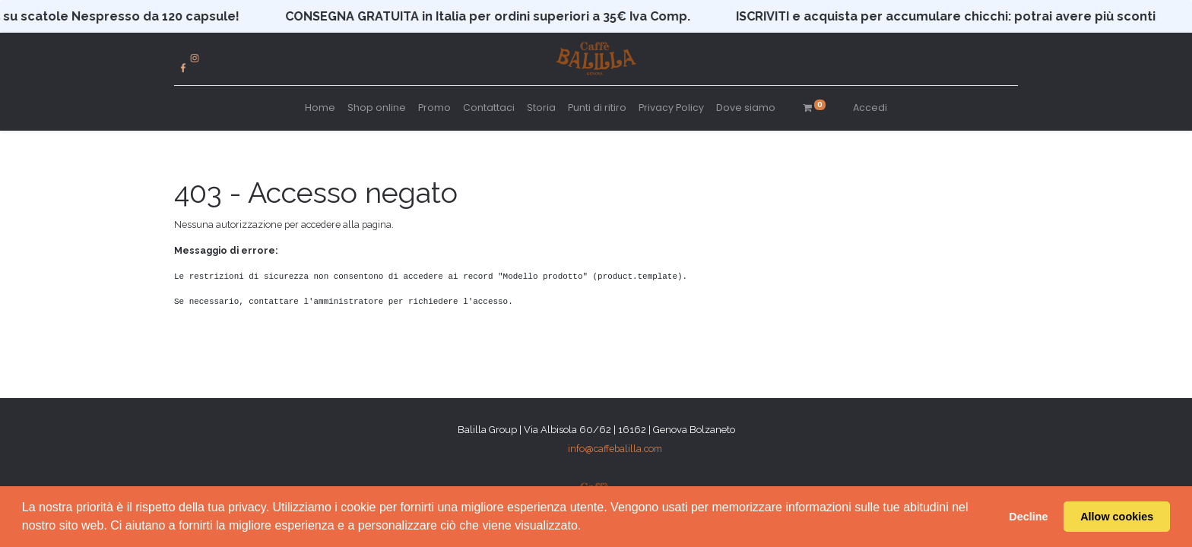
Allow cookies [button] (1116, 517)
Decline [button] (1028, 517)
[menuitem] (320, 108)
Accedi (870, 107)
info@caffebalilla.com (615, 448)
